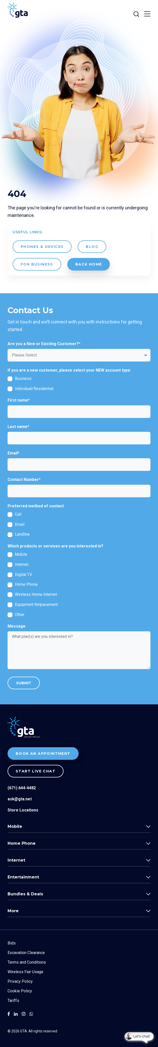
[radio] (79, 514)
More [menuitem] (13, 910)
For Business (37, 264)
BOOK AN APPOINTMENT (43, 753)
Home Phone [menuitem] (22, 843)
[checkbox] (79, 383)
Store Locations (23, 810)
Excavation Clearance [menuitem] (26, 952)
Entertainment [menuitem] (23, 877)
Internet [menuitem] (16, 860)
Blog (92, 246)
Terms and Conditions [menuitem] (27, 962)
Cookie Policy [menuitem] (20, 991)
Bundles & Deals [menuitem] (25, 894)
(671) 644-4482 (22, 788)
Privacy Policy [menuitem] (20, 981)
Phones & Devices (42, 246)
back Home (88, 264)
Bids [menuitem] (12, 943)
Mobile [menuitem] (15, 826)
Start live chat (35, 771)
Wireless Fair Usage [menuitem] (25, 971)
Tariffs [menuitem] (13, 1000)
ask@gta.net (20, 799)
